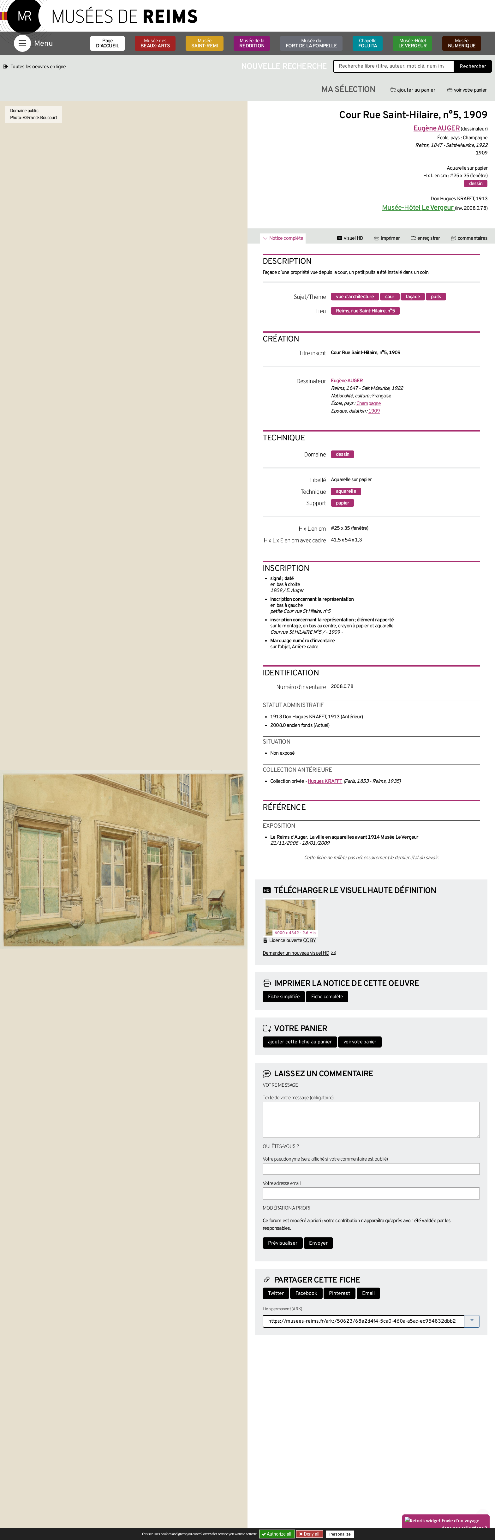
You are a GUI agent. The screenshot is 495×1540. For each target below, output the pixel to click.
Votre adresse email (282, 1184)
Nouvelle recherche (284, 67)
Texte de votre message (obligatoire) (298, 1098)
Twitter (276, 1293)
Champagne (368, 404)
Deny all (311, 1534)
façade (413, 297)
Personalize (339, 1534)
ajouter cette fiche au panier (300, 1042)
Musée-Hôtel (412, 43)
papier (342, 503)
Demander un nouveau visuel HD (296, 953)
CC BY (309, 941)
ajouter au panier (413, 90)
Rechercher (473, 66)
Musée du (311, 43)
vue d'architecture (355, 297)
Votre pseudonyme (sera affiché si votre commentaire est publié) (325, 1159)
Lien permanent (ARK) (282, 1309)
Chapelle (367, 43)
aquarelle (346, 491)
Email (368, 1293)
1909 (374, 411)
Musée (204, 43)
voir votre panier (466, 90)
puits (436, 297)
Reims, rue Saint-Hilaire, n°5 (365, 311)
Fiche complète (327, 997)
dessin (475, 184)
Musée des (155, 43)
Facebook (306, 1293)
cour (390, 297)
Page (107, 43)
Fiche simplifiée (284, 997)
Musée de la (251, 43)
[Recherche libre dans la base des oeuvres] (393, 66)
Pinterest (339, 1293)
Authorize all (277, 1534)
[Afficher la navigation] (22, 43)
